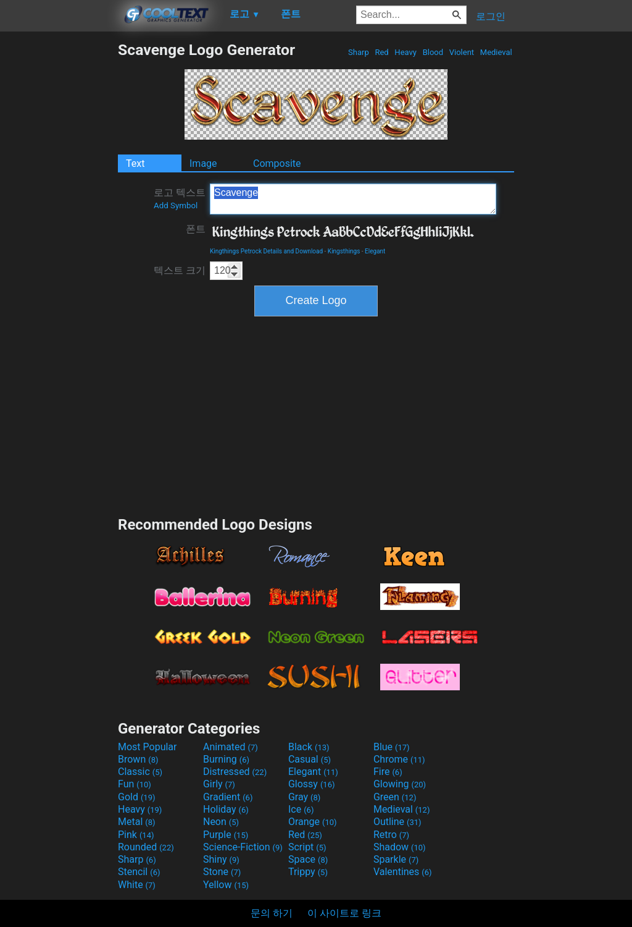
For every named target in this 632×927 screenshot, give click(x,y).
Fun (134, 784)
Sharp (358, 52)
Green (395, 797)
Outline (397, 822)
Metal (137, 822)
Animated (230, 747)
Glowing (399, 784)
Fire (387, 771)
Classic (140, 771)
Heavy (405, 52)
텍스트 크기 (180, 270)
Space (308, 859)
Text (135, 163)
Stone (222, 872)
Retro (391, 834)
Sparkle (395, 859)
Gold (137, 797)
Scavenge (353, 199)
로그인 (490, 16)
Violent (461, 52)
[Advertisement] (58, 226)
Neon (221, 822)
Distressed (235, 771)
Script (307, 847)
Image (203, 163)
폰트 (196, 229)
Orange (312, 822)
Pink (136, 834)
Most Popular (147, 747)
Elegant (375, 251)
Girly (219, 784)
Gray (304, 797)
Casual (309, 759)
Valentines (402, 872)
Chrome (399, 759)
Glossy (311, 784)
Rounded (146, 847)
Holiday (226, 809)
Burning (226, 759)
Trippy (308, 872)
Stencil (139, 872)
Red (382, 52)
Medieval (496, 52)
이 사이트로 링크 (344, 913)
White (137, 885)
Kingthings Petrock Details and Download (266, 251)
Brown (138, 759)
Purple (225, 834)
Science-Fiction (243, 847)
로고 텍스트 (180, 198)
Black (309, 747)
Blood (432, 52)
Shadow (399, 847)
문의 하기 (272, 913)
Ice (301, 809)
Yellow (226, 885)
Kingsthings (344, 251)
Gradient (227, 797)
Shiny (221, 859)
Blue (391, 747)
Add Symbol (176, 205)
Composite (277, 163)
